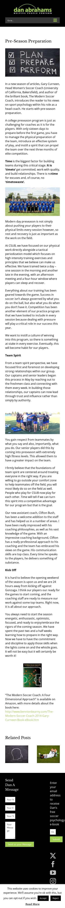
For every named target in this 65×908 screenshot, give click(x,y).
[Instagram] (53, 881)
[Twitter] (53, 856)
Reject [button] (56, 898)
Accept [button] (43, 898)
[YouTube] (53, 873)
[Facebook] (53, 864)
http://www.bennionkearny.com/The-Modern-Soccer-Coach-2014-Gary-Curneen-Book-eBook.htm (29, 716)
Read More (32, 904)
